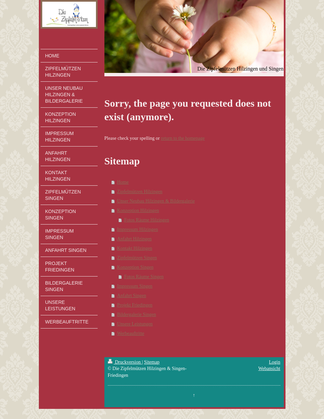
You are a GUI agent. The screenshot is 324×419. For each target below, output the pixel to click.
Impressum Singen (135, 286)
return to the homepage (182, 138)
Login (274, 362)
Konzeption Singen (135, 267)
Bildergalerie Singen (136, 314)
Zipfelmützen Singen (137, 257)
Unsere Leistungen (135, 323)
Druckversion (125, 362)
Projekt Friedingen (135, 305)
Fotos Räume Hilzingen (146, 219)
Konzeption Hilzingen (138, 210)
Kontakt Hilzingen (134, 248)
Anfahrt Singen (131, 295)
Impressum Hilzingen (137, 229)
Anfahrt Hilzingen (134, 238)
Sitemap (151, 362)
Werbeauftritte (131, 333)
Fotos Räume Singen (144, 276)
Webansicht (269, 368)
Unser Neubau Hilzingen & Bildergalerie (156, 201)
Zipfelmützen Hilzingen (140, 191)
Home (123, 182)
